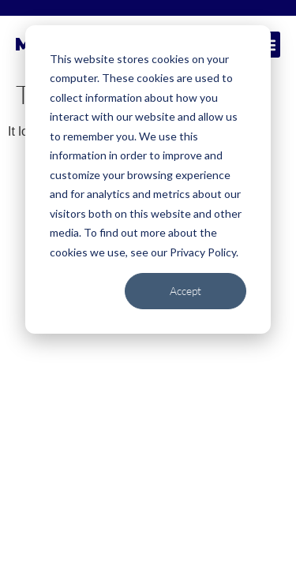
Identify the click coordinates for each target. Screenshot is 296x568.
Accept (185, 290)
